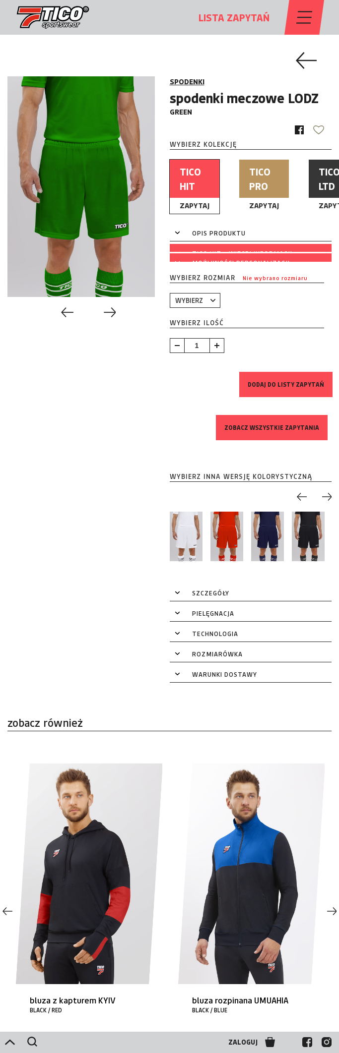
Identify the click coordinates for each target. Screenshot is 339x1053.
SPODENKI (187, 81)
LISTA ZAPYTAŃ (234, 17)
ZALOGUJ (243, 1042)
